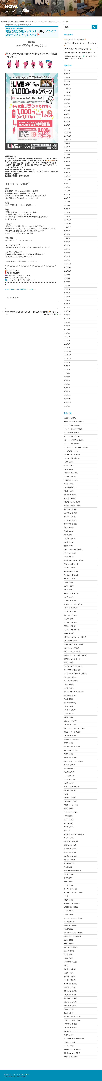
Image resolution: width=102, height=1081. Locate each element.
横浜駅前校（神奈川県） (71, 841)
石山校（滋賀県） (69, 914)
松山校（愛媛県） (69, 808)
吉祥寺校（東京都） (70, 567)
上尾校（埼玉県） (69, 469)
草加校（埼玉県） (69, 958)
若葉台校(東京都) (69, 951)
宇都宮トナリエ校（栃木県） (73, 659)
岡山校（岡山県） (69, 699)
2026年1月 (67, 85)
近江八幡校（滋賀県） (71, 998)
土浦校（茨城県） (69, 582)
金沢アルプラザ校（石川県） (73, 1016)
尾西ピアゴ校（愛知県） (71, 681)
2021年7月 (67, 282)
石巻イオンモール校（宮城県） (73, 918)
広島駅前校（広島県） (71, 724)
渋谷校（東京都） (69, 885)
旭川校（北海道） (69, 783)
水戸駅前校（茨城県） (71, 848)
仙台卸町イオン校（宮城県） (73, 505)
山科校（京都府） (69, 688)
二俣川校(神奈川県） (70, 487)
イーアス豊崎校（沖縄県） (72, 425)
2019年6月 (67, 373)
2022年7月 (67, 238)
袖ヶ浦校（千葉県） (70, 980)
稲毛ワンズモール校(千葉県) (72, 936)
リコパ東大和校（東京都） (72, 458)
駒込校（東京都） (69, 1046)
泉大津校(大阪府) (69, 863)
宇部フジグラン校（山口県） (73, 651)
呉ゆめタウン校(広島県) (71, 575)
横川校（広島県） (69, 838)
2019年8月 (67, 366)
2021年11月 (67, 267)
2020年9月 (67, 318)
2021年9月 (67, 274)
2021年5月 (67, 289)
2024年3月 (67, 165)
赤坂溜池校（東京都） (71, 994)
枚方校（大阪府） (69, 819)
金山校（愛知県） (69, 1013)
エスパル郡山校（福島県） (72, 432)
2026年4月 (67, 74)
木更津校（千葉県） (70, 790)
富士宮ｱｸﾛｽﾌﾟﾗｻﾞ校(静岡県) (72, 670)
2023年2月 (67, 212)
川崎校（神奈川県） (70, 710)
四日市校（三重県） (70, 578)
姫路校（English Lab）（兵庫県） (74, 644)
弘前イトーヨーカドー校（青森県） (75, 728)
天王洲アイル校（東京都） (72, 630)
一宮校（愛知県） (69, 462)
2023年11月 (67, 180)
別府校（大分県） (69, 542)
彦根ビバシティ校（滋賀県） (73, 732)
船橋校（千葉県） (69, 943)
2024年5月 (67, 158)
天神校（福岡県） (69, 633)
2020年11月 (67, 311)
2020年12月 (67, 307)
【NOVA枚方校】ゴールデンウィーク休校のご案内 (79, 52)
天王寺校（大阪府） (70, 626)
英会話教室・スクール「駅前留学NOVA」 (17, 1074)
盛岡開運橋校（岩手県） (71, 907)
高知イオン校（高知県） (71, 1057)
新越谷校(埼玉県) (69, 772)
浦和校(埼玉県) (68, 878)
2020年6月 (67, 329)
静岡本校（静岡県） (70, 1042)
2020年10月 (67, 315)
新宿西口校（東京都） (71, 757)
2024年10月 (67, 139)
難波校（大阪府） (69, 1035)
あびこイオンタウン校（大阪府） (74, 422)
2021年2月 (67, 300)
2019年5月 (67, 377)
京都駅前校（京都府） (71, 494)
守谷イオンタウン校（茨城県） (73, 666)
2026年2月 (67, 81)
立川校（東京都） (69, 940)
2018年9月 (67, 406)
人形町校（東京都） (70, 498)
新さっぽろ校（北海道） (71, 750)
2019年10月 (67, 358)
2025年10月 (67, 96)
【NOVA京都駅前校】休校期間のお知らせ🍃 (77, 49)
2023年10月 (67, 183)
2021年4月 (67, 293)
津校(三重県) (68, 867)
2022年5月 (67, 245)
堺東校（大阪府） (69, 589)
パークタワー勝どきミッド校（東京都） (76, 447)
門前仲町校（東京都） (71, 1027)
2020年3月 (67, 340)
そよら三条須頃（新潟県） (72, 443)
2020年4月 (67, 337)
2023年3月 (67, 209)
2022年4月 (67, 249)
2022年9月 (67, 231)
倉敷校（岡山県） (69, 527)
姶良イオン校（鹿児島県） (72, 648)
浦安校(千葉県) (68, 881)
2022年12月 (67, 220)
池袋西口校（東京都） (71, 856)
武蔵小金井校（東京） (71, 845)
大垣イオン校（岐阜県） (71, 608)
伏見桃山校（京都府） (71, 520)
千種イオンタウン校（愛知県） (73, 549)
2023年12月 (67, 176)
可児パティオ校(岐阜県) (71, 564)
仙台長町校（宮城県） (71, 509)
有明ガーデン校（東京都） (72, 786)
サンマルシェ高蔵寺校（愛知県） (74, 440)
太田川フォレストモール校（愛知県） (75, 637)
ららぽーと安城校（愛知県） (73, 454)
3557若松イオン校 (25, 25)
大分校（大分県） (69, 597)
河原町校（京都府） (70, 859)
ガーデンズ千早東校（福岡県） (73, 436)
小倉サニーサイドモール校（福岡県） (75, 673)
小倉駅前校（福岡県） (71, 677)
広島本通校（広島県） (71, 721)
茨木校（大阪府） (69, 954)
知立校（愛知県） (69, 911)
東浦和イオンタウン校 (71, 805)
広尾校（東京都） (69, 717)
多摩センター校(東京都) (71, 593)
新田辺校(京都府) (69, 768)
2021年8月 (67, 278)
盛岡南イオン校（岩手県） (72, 903)
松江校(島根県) (68, 816)
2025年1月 (67, 129)
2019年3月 (67, 384)
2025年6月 (67, 110)
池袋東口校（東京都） (71, 852)
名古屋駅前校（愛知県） (71, 571)
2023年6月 (67, 198)
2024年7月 (67, 150)
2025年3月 (67, 121)
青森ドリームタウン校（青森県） (74, 1038)
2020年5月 (67, 333)
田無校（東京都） (69, 900)
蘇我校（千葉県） (69, 973)
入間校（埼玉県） (69, 531)
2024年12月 (67, 132)
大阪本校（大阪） (69, 619)
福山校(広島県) (68, 929)
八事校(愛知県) (68, 535)
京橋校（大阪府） (69, 491)
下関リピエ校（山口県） (71, 480)
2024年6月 (67, 154)
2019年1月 (67, 391)
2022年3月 (67, 253)
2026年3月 (67, 77)
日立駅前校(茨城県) (70, 779)
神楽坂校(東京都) (69, 921)
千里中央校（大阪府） (71, 553)
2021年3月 (67, 296)
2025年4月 (67, 118)
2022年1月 (67, 260)
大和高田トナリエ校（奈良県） (73, 604)
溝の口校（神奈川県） (71, 889)
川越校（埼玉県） (69, 713)
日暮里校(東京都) (69, 775)
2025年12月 (67, 88)
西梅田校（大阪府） (70, 987)
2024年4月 (67, 161)
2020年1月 (67, 347)
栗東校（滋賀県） (69, 827)
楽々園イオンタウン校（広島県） (74, 834)
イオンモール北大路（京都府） (73, 429)
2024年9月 (67, 143)
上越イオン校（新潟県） (71, 473)
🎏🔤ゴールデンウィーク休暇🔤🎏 (75, 39)
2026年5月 (67, 70)
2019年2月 (67, 388)
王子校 (66, 896)
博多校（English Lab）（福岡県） (74, 560)
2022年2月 (67, 256)
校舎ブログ (67, 830)
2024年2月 (67, 169)
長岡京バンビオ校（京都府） (73, 1020)
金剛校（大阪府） (69, 1009)
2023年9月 (67, 187)
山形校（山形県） (69, 684)
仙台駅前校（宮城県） (71, 513)
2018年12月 (67, 395)
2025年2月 (67, 125)
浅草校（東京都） (69, 874)
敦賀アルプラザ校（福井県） (73, 746)
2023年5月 (67, 202)
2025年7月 (67, 107)
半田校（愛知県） (69, 557)
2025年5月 (67, 114)
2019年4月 (67, 380)
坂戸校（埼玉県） (69, 586)
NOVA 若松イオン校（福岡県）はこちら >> (20, 289)
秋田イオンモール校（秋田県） (73, 932)
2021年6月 (67, 285)
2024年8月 (67, 147)
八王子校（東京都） (70, 538)
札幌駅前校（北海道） (71, 801)
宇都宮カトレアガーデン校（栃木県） (75, 655)
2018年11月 (67, 399)
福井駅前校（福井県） (71, 925)
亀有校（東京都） (69, 484)
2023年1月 (67, 216)
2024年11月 (67, 136)
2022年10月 (67, 227)
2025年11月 (67, 92)
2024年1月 (67, 172)
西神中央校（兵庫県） (71, 991)
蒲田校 (66, 965)
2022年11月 (67, 223)
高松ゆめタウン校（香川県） (73, 1049)
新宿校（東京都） (69, 754)
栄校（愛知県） (68, 823)
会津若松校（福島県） (71, 524)
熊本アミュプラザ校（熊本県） (73, 892)
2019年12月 (67, 351)
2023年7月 (67, 194)
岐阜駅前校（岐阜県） (71, 695)
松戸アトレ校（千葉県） (71, 812)
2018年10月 (67, 402)
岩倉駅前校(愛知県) (70, 703)
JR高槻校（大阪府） (70, 418)
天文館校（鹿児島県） (71, 622)
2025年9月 (67, 99)
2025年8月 (67, 103)
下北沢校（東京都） (70, 476)
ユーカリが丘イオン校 (71, 451)
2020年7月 (67, 326)
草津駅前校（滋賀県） (71, 962)
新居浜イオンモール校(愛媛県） (74, 761)
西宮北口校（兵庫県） (71, 984)
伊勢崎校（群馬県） (70, 516)
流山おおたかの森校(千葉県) (72, 870)
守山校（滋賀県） (69, 662)
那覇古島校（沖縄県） (71, 1005)
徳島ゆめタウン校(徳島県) (72, 739)
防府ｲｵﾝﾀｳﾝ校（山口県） (71, 1031)
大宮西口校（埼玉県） (71, 615)
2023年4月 (67, 205)
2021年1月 (67, 304)
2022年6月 (67, 242)
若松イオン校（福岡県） (13, 297)
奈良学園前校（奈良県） (71, 640)
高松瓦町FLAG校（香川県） (72, 1053)
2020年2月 (67, 344)
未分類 (66, 794)
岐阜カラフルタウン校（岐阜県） (74, 692)
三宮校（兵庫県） (69, 465)
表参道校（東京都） (70, 976)
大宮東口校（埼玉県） (71, 611)
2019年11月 (67, 355)
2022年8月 (67, 234)
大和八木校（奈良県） (71, 600)
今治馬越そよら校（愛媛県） (73, 502)
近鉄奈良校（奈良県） (71, 1002)
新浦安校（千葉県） (70, 765)
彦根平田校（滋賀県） (71, 735)
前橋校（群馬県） (69, 546)
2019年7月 (67, 369)
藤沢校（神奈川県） (70, 969)
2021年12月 (67, 264)
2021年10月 (67, 271)
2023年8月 (67, 191)
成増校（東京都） (69, 743)
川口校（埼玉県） (69, 706)
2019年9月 (67, 362)
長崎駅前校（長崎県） (71, 1024)
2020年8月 (67, 322)
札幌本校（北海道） (70, 797)
